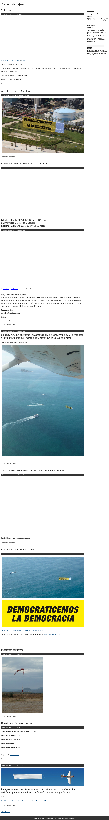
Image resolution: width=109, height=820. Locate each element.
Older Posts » (5, 812)
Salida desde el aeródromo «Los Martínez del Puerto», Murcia (32, 470)
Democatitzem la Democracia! (96, 53)
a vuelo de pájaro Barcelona (10, 289)
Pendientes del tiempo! (12, 649)
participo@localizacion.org (52, 634)
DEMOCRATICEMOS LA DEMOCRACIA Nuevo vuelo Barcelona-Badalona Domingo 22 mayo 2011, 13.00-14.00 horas (23, 222)
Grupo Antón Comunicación (95, 30)
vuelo (9, 14)
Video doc (6, 9)
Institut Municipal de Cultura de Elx (96, 33)
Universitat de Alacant (68, 818)
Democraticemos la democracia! (17, 549)
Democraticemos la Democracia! (97, 52)
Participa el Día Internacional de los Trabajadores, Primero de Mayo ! (25, 801)
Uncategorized (11, 95)
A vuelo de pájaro (12, 4)
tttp (17, 60)
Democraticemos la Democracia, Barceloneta (24, 163)
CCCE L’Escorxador (93, 28)
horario (12, 755)
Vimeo (23, 60)
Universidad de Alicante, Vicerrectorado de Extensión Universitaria (96, 39)
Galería (89, 16)
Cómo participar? (92, 14)
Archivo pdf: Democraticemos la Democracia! (16, 630)
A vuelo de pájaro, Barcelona (16, 90)
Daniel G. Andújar (39, 818)
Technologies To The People (96, 36)
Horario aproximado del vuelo (16, 723)
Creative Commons (37, 630)
